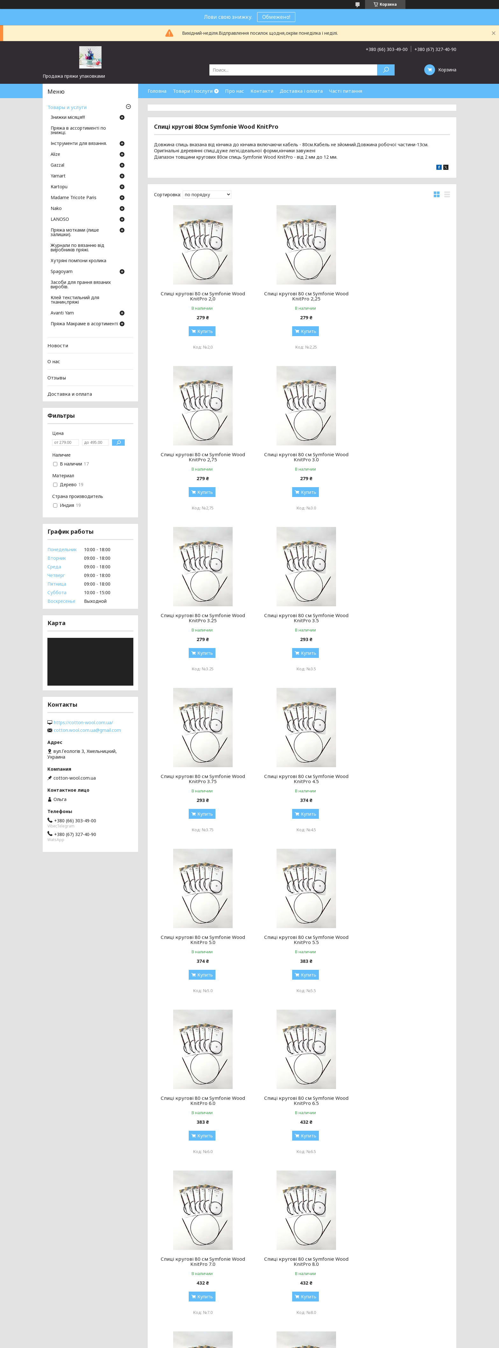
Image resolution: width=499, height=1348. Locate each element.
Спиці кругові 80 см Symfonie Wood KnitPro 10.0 (201, 1100)
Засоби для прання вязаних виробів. (81, 285)
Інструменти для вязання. (79, 143)
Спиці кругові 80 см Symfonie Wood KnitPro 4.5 (302, 618)
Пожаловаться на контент (238, 1341)
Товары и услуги (67, 107)
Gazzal (57, 165)
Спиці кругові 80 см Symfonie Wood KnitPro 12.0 (302, 1100)
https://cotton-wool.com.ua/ (83, 722)
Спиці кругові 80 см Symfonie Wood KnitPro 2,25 (302, 296)
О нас (53, 361)
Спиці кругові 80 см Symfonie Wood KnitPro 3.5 (403, 457)
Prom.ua (277, 1336)
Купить (203, 331)
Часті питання (345, 91)
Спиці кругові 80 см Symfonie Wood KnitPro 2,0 (201, 296)
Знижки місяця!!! (68, 117)
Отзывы (56, 377)
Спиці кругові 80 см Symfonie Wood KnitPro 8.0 (302, 939)
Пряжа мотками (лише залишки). (75, 232)
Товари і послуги (193, 91)
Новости (57, 345)
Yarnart (58, 176)
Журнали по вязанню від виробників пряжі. (77, 248)
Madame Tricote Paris (73, 197)
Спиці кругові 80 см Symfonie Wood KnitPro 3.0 (201, 457)
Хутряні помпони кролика (78, 260)
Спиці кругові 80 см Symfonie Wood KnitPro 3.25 (302, 457)
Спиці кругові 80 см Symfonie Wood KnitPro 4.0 (201, 1261)
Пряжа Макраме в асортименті (84, 324)
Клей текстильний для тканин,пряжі (75, 300)
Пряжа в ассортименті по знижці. (78, 130)
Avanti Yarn (62, 313)
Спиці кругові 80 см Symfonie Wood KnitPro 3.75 (201, 618)
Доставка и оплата (69, 393)
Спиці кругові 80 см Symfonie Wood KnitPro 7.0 (201, 939)
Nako (56, 208)
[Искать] (386, 70)
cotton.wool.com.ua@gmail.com (87, 730)
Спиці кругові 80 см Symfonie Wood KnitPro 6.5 (403, 779)
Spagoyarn (62, 271)
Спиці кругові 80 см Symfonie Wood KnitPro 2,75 (403, 296)
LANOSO (60, 219)
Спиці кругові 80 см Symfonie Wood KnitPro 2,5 (403, 1100)
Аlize (55, 154)
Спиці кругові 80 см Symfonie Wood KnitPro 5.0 (403, 618)
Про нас (234, 91)
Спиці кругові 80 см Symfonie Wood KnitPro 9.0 (403, 939)
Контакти (261, 91)
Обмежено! (276, 16)
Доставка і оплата (301, 91)
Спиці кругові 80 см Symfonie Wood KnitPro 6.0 (302, 779)
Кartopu (59, 187)
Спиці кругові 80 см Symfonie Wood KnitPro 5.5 (201, 779)
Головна (157, 91)
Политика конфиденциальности (295, 1341)
